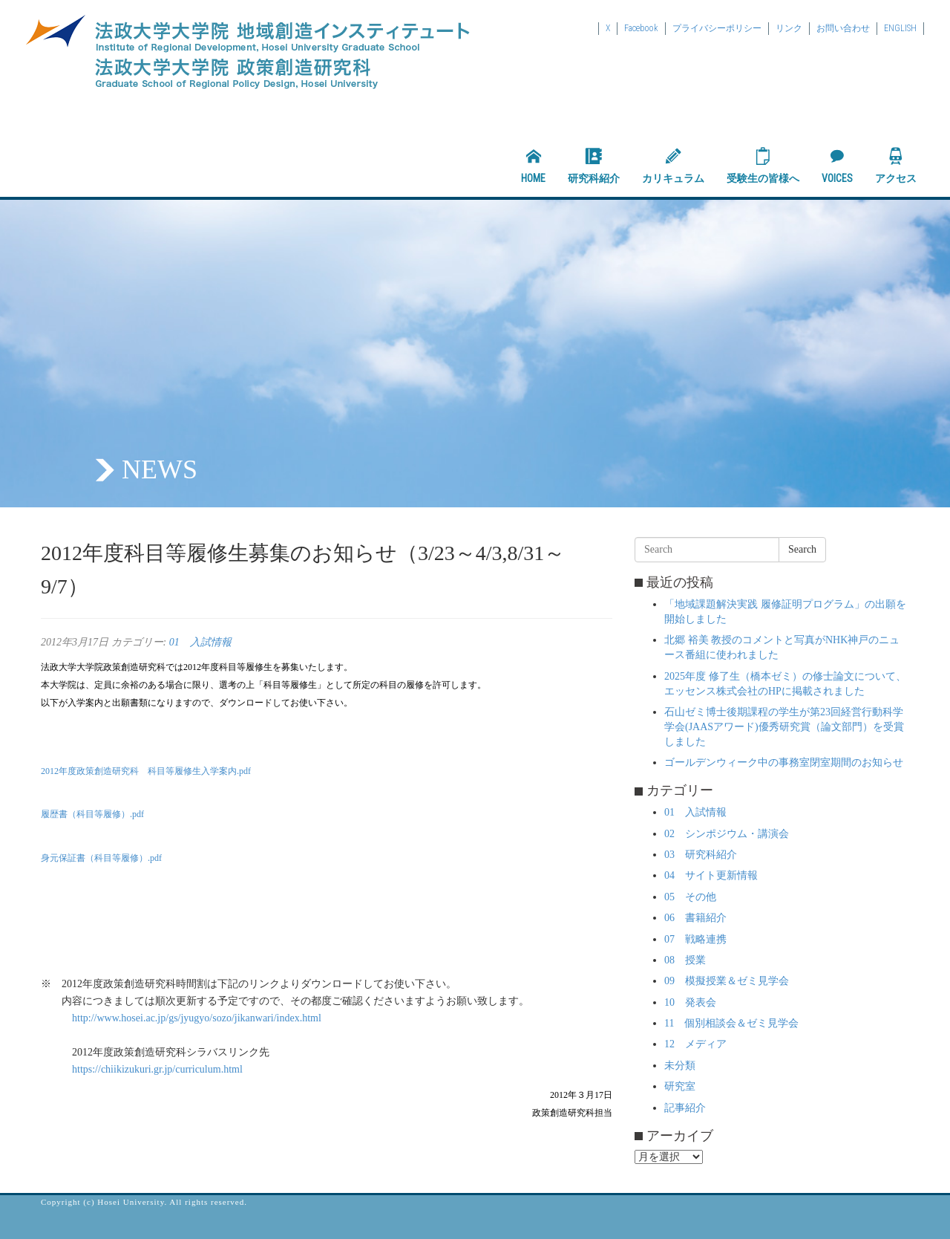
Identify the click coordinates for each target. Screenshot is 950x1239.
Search (802, 549)
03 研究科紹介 (700, 854)
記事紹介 (685, 1107)
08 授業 (685, 960)
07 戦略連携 (695, 939)
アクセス (896, 165)
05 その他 (690, 897)
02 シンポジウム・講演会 (726, 833)
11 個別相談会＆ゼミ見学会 (731, 1023)
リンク (789, 28)
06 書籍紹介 (695, 917)
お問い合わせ (843, 28)
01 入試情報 (200, 642)
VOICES (837, 165)
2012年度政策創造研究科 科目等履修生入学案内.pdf (146, 771)
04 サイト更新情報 (711, 875)
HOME (533, 165)
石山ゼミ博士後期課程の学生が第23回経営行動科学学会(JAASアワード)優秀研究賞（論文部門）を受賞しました (784, 726)
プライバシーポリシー (716, 28)
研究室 (679, 1086)
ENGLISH (900, 28)
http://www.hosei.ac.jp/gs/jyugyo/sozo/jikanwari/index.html (196, 1018)
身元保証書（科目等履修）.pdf (101, 858)
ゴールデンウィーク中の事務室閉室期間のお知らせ (783, 762)
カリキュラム (673, 165)
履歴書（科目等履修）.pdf (92, 814)
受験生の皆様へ (763, 165)
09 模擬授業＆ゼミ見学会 (726, 980)
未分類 (679, 1065)
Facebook (641, 28)
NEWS (159, 469)
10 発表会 (690, 1002)
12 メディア (695, 1044)
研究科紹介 (594, 165)
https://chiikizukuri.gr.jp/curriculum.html (157, 1069)
